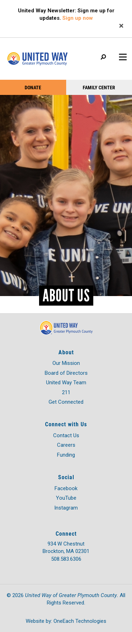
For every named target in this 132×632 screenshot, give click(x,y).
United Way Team (66, 382)
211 (66, 392)
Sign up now (77, 18)
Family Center (99, 87)
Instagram (66, 508)
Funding (66, 455)
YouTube (66, 498)
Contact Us (66, 435)
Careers (66, 445)
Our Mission (66, 363)
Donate (33, 87)
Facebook (66, 488)
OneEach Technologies (80, 621)
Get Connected (66, 402)
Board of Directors (66, 373)
